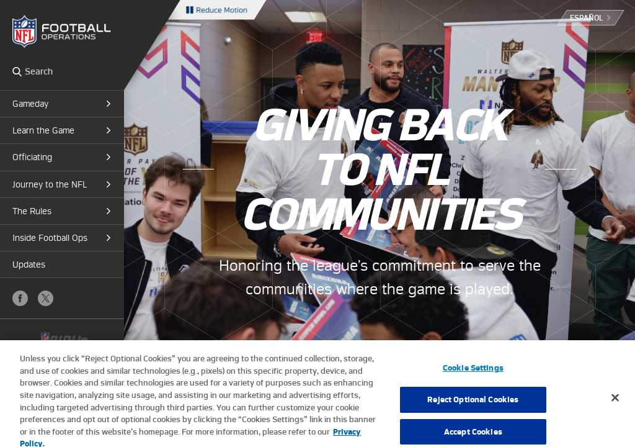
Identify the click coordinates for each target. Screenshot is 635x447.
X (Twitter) (45, 298)
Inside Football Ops (49, 238)
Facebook (20, 298)
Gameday (30, 104)
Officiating (32, 157)
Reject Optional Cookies (472, 405)
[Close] (615, 404)
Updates (28, 264)
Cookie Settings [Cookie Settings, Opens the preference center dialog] (473, 374)
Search (17, 71)
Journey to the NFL (49, 184)
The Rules (31, 211)
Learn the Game (43, 130)
